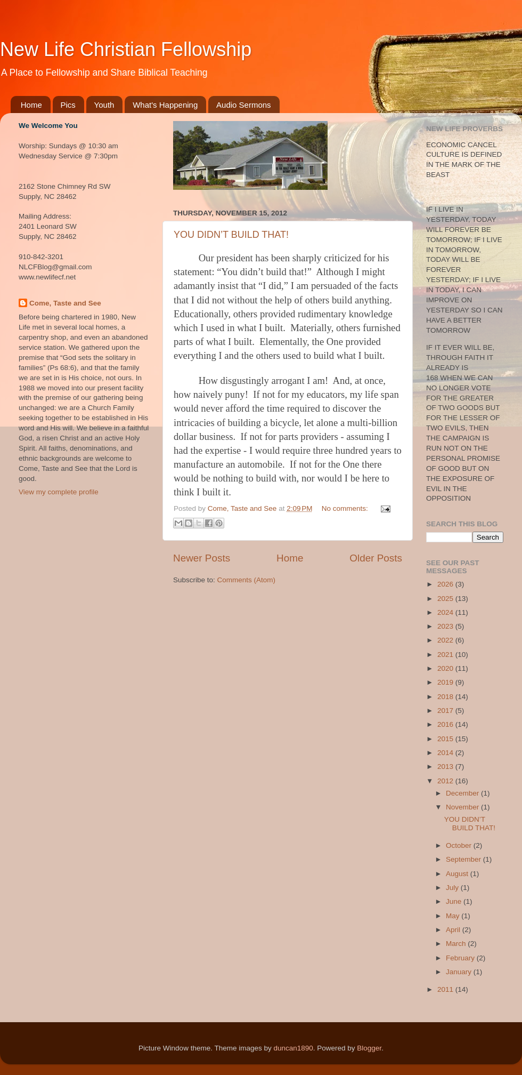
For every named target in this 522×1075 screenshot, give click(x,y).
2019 (446, 682)
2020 (446, 668)
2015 (446, 739)
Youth (104, 104)
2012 (446, 781)
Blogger (369, 1048)
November (463, 807)
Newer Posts (201, 558)
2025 (446, 599)
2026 (446, 584)
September (464, 859)
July (453, 888)
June (454, 901)
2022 (446, 640)
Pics (68, 104)
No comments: (346, 508)
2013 (446, 767)
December (463, 793)
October (460, 845)
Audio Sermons (243, 104)
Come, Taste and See (65, 303)
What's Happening (165, 104)
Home (31, 104)
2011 (446, 989)
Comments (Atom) (246, 580)
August (458, 874)
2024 (446, 612)
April (454, 930)
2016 (446, 724)
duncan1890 (293, 1048)
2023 (446, 626)
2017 (446, 711)
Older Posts (375, 558)
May (453, 916)
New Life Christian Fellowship (125, 49)
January (460, 972)
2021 (446, 655)
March (457, 944)
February (461, 958)
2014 (446, 753)
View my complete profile (59, 492)
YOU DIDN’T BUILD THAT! (231, 234)
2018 (446, 697)
